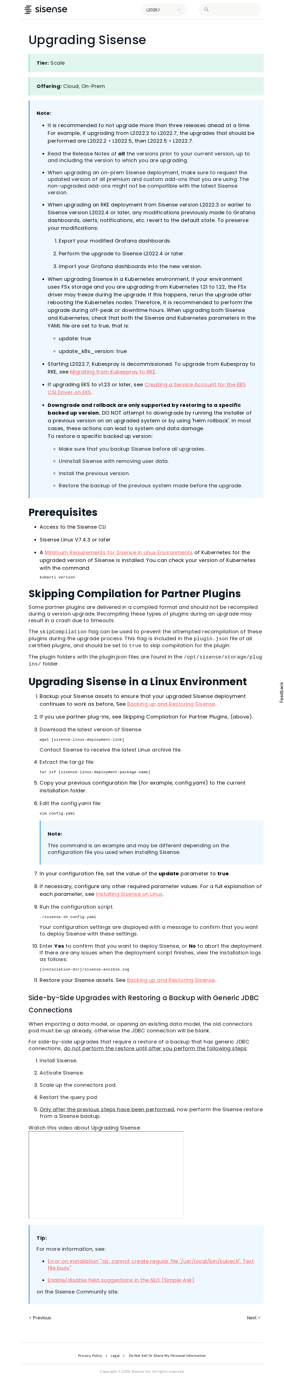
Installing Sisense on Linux (129, 894)
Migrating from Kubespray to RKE (113, 371)
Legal (115, 1355)
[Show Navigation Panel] (272, 9)
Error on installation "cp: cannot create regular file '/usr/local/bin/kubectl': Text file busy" (151, 1264)
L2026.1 (152, 10)
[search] (233, 9)
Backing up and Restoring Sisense (171, 703)
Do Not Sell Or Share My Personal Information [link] (167, 1355)
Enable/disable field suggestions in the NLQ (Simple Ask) (121, 1280)
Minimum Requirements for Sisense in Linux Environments (119, 552)
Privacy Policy (90, 1355)
